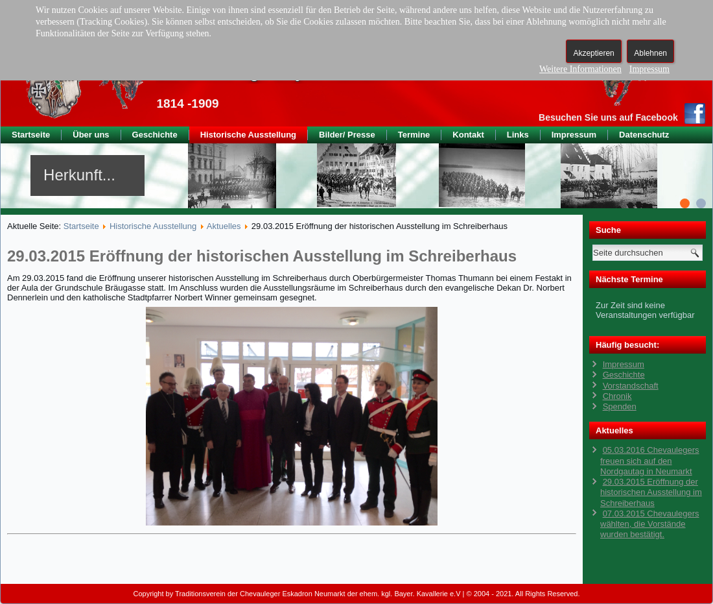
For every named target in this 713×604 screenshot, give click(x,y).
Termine (414, 134)
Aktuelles (224, 226)
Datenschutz (644, 134)
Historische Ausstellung (248, 134)
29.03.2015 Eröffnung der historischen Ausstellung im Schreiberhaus (262, 256)
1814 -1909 (187, 103)
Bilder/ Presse (347, 134)
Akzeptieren (593, 53)
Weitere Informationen (580, 69)
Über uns (91, 134)
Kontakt (468, 134)
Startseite (31, 134)
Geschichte (155, 134)
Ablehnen (650, 53)
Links (518, 134)
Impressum (574, 134)
